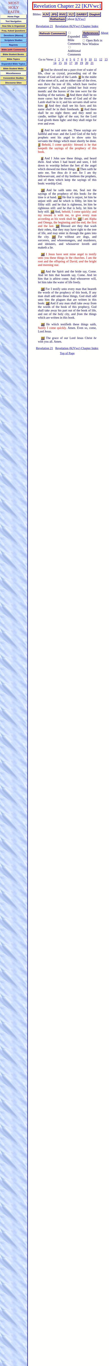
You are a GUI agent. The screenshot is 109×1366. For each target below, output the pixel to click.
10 (90, 59)
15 (60, 63)
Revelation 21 (44, 26)
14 (54, 63)
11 (95, 59)
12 (100, 59)
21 (92, 63)
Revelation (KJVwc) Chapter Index (76, 26)
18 (76, 63)
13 (106, 59)
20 (86, 63)
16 (65, 63)
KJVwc (79, 19)
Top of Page (67, 353)
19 (81, 63)
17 (70, 63)
